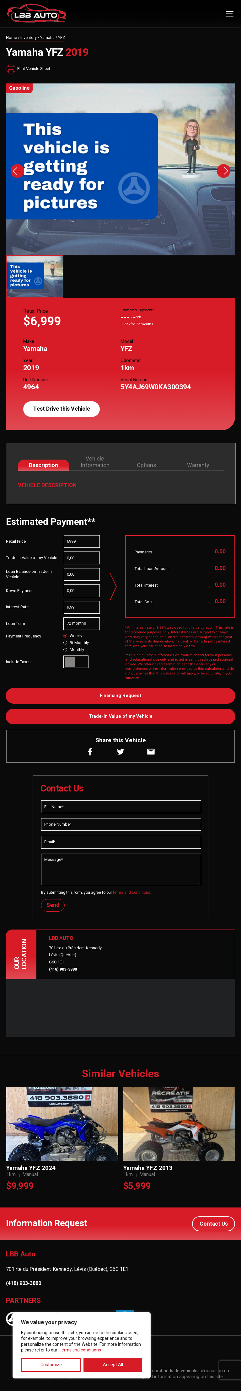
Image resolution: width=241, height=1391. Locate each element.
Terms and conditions (80, 1350)
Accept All (113, 1365)
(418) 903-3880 (63, 969)
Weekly (72, 636)
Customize (51, 1365)
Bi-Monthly (75, 643)
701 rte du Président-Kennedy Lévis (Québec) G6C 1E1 (75, 955)
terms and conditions (131, 892)
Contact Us (214, 1224)
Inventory (28, 37)
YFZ (61, 37)
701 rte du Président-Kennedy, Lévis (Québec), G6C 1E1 (67, 1269)
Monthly (73, 650)
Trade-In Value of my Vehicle (121, 716)
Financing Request (120, 695)
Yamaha (47, 37)
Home (11, 37)
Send (52, 905)
